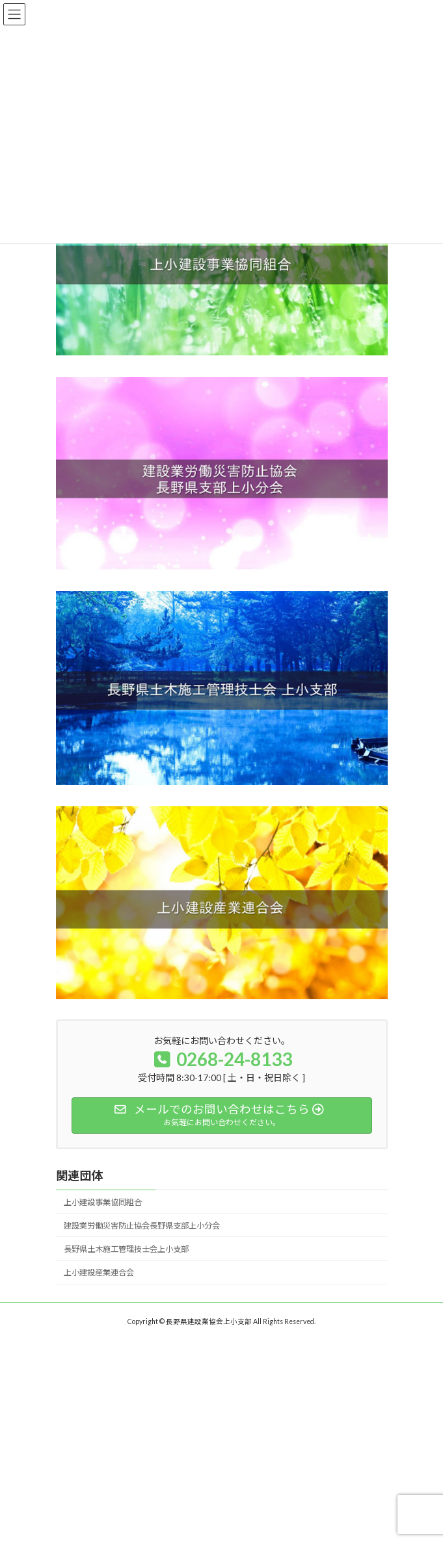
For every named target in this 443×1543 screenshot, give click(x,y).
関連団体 (79, 1175)
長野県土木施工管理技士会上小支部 (126, 1249)
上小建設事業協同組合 (103, 1202)
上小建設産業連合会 (99, 1272)
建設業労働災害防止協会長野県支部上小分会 (142, 1226)
